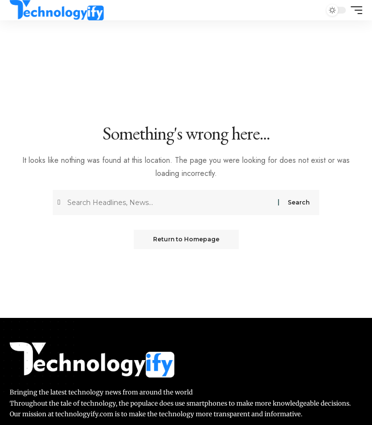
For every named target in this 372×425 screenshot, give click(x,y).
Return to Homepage (186, 239)
